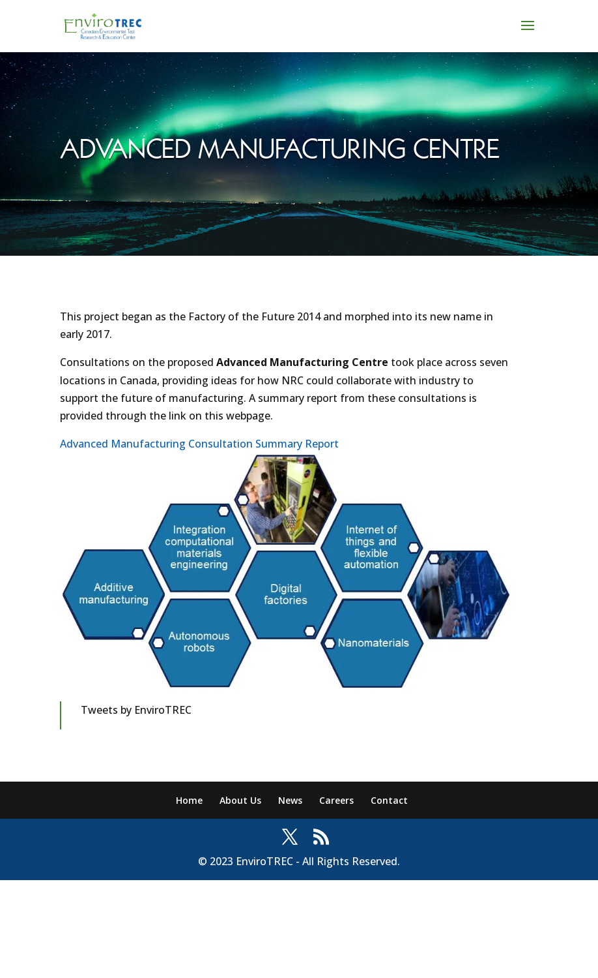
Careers (336, 800)
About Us (240, 800)
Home (189, 800)
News (290, 800)
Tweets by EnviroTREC (136, 710)
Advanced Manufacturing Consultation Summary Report (199, 443)
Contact (389, 800)
